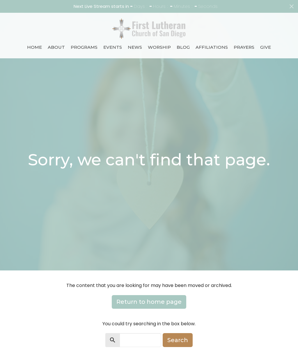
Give (265, 47)
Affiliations (212, 47)
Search (177, 340)
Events (112, 47)
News (135, 47)
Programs (84, 47)
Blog (183, 47)
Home (34, 47)
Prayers (244, 47)
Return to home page (149, 301)
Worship (159, 47)
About (56, 47)
